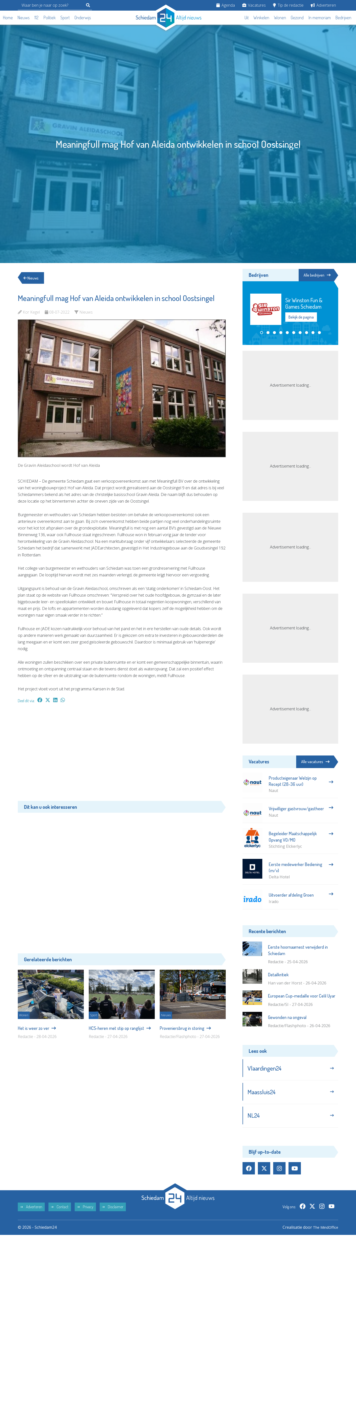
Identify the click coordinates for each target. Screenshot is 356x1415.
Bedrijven (343, 17)
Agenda (225, 5)
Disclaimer (112, 1209)
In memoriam (320, 17)
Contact (59, 1209)
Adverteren (323, 5)
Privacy (85, 1209)
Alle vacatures (315, 761)
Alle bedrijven (316, 275)
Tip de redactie (288, 5)
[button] (261, 333)
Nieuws (24, 17)
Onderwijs (82, 17)
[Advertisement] (122, 754)
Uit (247, 17)
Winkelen (261, 17)
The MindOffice (324, 1230)
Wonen (280, 17)
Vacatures (254, 5)
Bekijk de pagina (301, 317)
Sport (65, 17)
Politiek (50, 17)
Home (8, 17)
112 (36, 17)
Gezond (297, 17)
